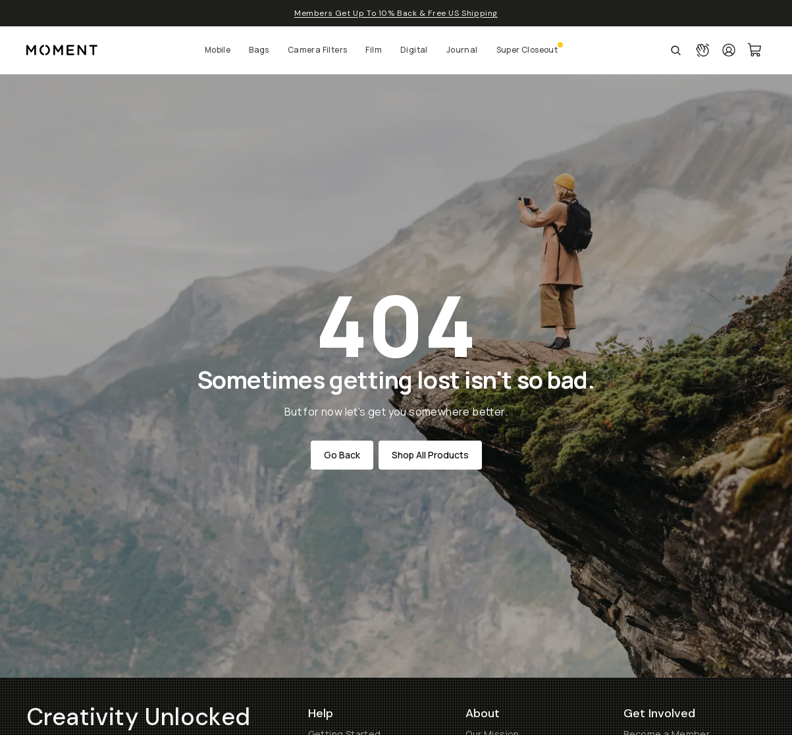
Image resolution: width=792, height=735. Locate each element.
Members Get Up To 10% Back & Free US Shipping (396, 13)
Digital (414, 49)
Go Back (342, 455)
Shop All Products (430, 455)
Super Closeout (527, 49)
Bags (259, 49)
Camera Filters (318, 49)
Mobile (217, 49)
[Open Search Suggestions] (676, 50)
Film (373, 49)
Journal (462, 49)
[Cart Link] (755, 50)
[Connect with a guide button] (702, 50)
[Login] (728, 50)
